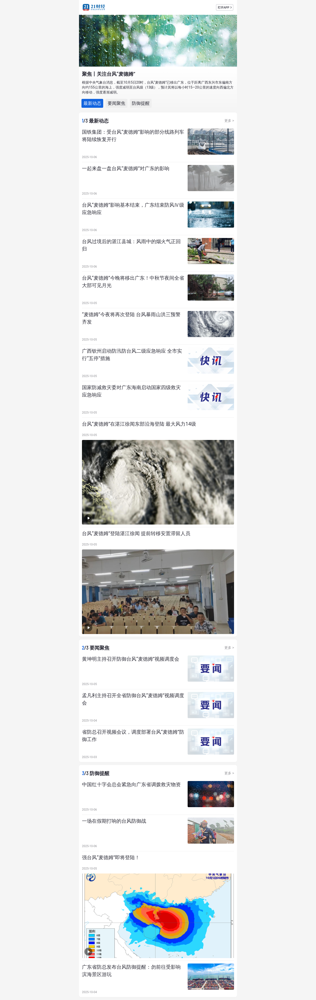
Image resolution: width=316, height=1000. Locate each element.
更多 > (229, 121)
